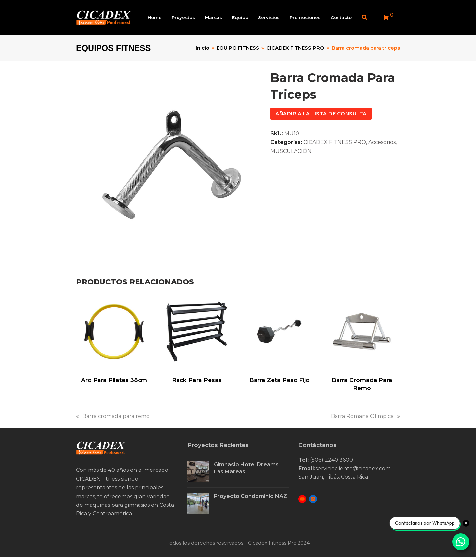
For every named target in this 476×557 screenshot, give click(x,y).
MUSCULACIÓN (291, 151)
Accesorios (382, 142)
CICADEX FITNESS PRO (334, 142)
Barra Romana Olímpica (365, 416)
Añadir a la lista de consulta (321, 114)
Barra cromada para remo (113, 416)
